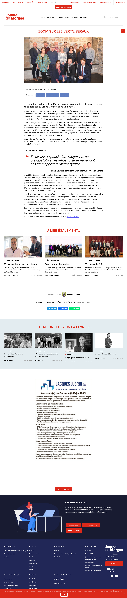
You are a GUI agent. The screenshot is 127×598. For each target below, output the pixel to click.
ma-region (59, 584)
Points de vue (58, 557)
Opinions (83, 17)
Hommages (8, 579)
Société (31, 566)
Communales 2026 (63, 7)
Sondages (7, 588)
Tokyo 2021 (33, 588)
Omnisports (33, 582)
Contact (114, 563)
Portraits (59, 17)
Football (32, 579)
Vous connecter (91, 525)
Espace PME (89, 554)
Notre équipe (89, 562)
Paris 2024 (33, 585)
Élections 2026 (34, 554)
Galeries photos (9, 554)
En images (74, 17)
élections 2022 (40, 95)
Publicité (88, 551)
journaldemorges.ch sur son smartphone (93, 558)
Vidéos (6, 557)
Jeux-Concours (9, 582)
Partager (76, 308)
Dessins (57, 551)
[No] (125, 593)
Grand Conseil (65, 95)
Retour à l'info (63, 489)
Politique (32, 560)
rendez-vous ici (73, 217)
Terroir (31, 569)
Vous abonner (73, 525)
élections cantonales (52, 95)
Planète (31, 557)
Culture (31, 551)
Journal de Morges (36, 89)
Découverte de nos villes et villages (16, 551)
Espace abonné (42, 2)
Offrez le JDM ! (74, 530)
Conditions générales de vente (93, 566)
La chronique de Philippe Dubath (65, 554)
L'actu (43, 17)
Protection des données (93, 571)
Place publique (12, 575)
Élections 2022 (62, 575)
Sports (67, 17)
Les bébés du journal (11, 585)
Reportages (33, 563)
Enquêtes (50, 17)
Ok (64, 594)
